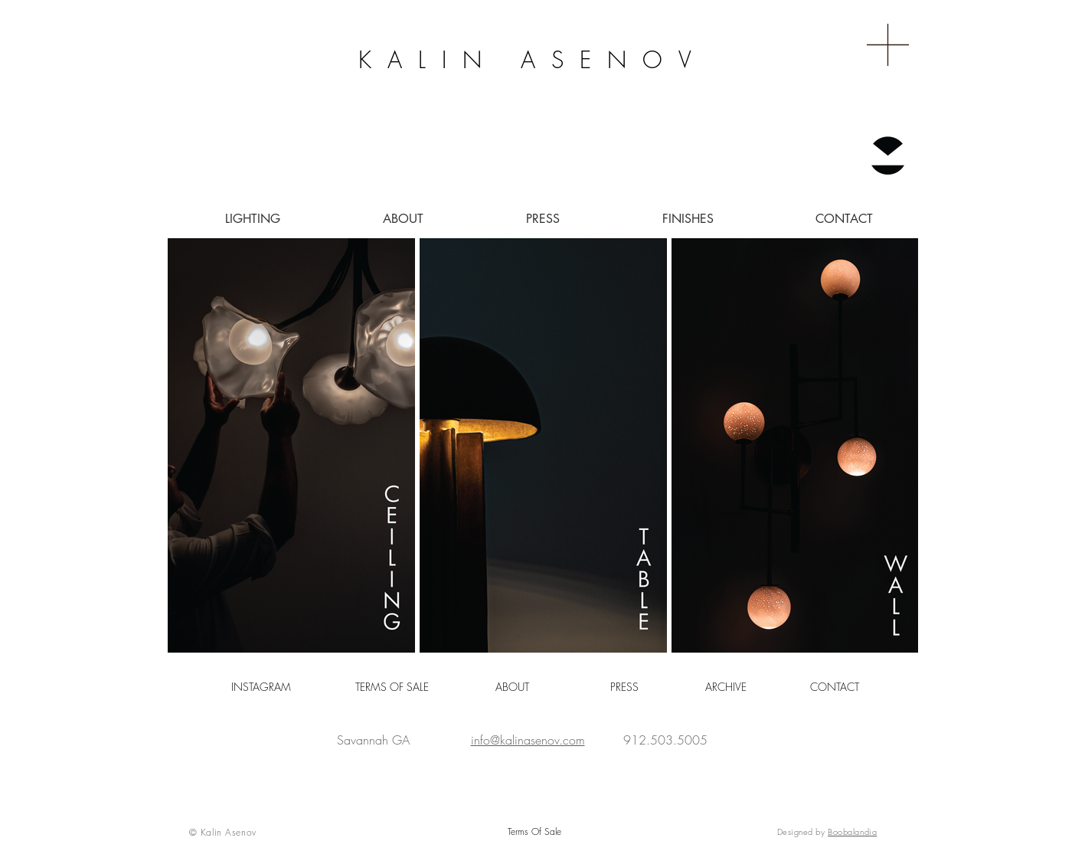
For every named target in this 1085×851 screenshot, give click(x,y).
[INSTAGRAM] (261, 687)
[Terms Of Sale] (534, 832)
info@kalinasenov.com (528, 740)
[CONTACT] (835, 687)
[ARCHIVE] (726, 687)
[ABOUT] (512, 687)
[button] (888, 45)
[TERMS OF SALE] (392, 687)
